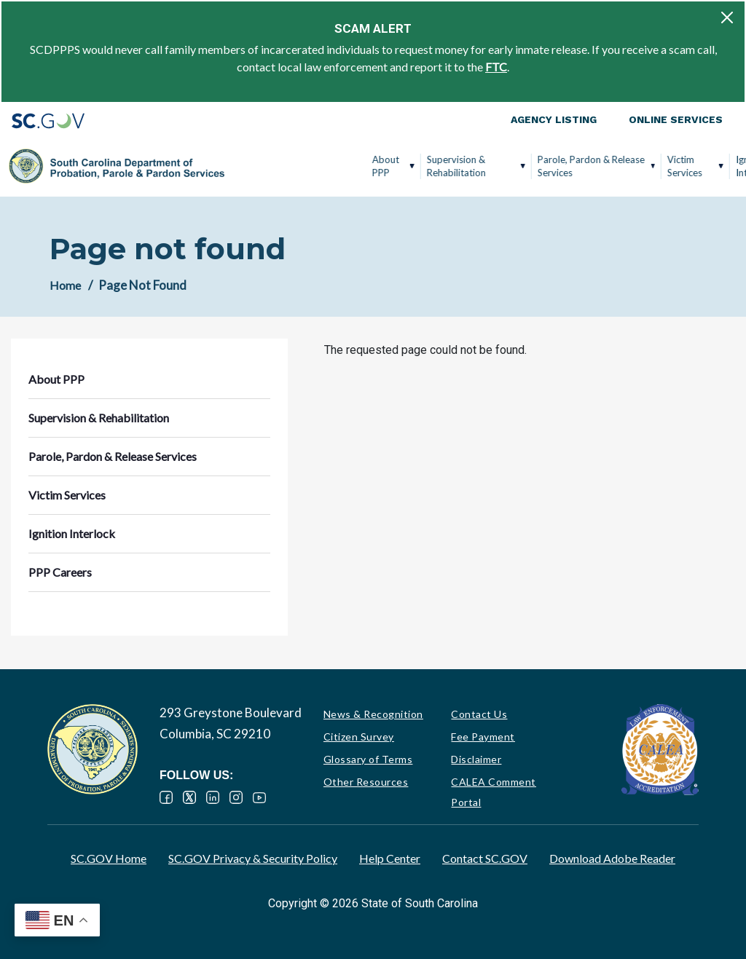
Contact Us (479, 714)
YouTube (259, 797)
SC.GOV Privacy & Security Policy (252, 858)
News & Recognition (373, 714)
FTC (496, 67)
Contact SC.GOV (484, 858)
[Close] (727, 17)
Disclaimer (476, 759)
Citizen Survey (358, 736)
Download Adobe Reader (612, 858)
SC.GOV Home (108, 858)
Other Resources (366, 782)
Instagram (236, 797)
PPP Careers (685, 166)
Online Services (676, 119)
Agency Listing (554, 119)
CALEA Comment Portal (493, 792)
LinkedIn (212, 797)
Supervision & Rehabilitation (314, 166)
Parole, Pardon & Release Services (449, 166)
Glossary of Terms (368, 759)
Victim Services (542, 166)
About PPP (243, 166)
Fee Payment (483, 736)
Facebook (166, 797)
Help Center (389, 858)
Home (65, 285)
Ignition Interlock (613, 166)
